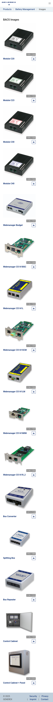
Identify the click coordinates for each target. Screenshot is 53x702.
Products (7, 9)
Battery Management (25, 9)
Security (33, 696)
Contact (44, 699)
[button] (49, 3)
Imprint (33, 699)
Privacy (45, 696)
